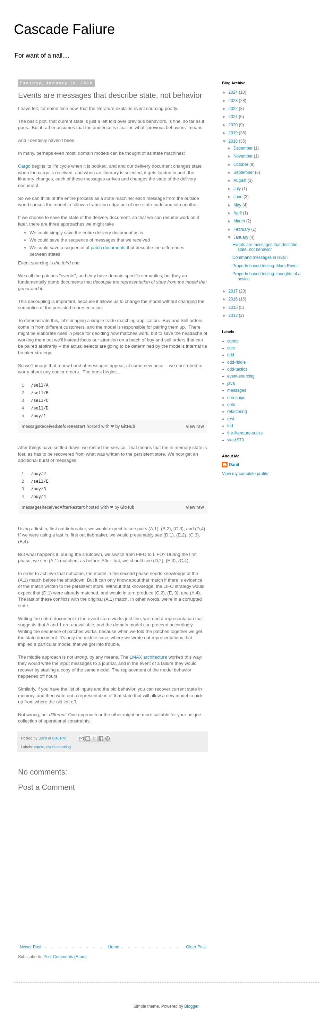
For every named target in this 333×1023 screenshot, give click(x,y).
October (241, 164)
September (244, 172)
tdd (230, 425)
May (237, 205)
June (238, 196)
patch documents (108, 247)
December (243, 148)
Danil (234, 464)
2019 (234, 132)
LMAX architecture (148, 657)
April (238, 213)
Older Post (196, 947)
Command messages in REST (260, 257)
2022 (234, 108)
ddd (230, 355)
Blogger (191, 1006)
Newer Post (30, 947)
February (242, 229)
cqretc (39, 747)
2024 (234, 92)
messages (236, 390)
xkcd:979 (235, 440)
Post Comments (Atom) (65, 956)
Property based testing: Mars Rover (265, 265)
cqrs (231, 348)
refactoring (237, 411)
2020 (234, 124)
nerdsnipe (236, 397)
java (231, 383)
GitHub (128, 426)
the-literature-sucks (245, 433)
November (243, 156)
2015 (234, 307)
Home (113, 947)
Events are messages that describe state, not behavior (264, 247)
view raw (195, 426)
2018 (234, 141)
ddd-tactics (237, 369)
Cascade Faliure (64, 29)
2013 (234, 315)
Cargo (24, 166)
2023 (234, 100)
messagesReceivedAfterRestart (54, 507)
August (240, 180)
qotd (231, 404)
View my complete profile (245, 473)
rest (230, 418)
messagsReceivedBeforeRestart (54, 426)
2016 (234, 299)
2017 (234, 291)
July (237, 188)
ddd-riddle (236, 362)
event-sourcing (58, 747)
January (241, 237)
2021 (234, 116)
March (239, 221)
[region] (112, 401)
